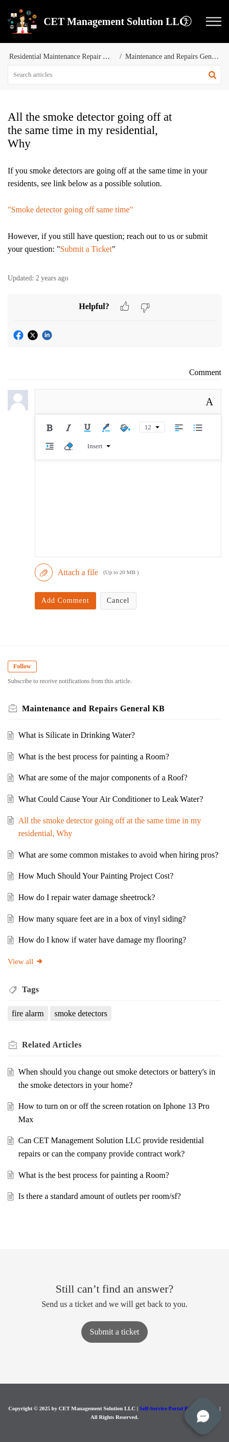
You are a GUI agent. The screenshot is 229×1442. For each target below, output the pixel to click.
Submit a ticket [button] (115, 1331)
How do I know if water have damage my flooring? (102, 939)
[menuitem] (186, 22)
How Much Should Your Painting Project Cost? (96, 875)
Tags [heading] (30, 989)
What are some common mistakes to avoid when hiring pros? (118, 854)
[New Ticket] (114, 1331)
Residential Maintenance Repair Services (68, 56)
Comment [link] (205, 372)
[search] (114, 74)
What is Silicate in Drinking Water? (76, 735)
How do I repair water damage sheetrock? (86, 897)
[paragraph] (114, 210)
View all (25, 961)
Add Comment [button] (65, 600)
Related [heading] (52, 1044)
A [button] (209, 401)
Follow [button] (22, 666)
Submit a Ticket (86, 249)
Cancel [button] (118, 600)
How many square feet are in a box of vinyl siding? (102, 918)
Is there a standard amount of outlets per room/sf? (99, 1196)
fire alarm (28, 1013)
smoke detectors (80, 1013)
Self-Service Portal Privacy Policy (179, 1408)
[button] (186, 22)
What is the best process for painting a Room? (93, 756)
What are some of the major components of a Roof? (103, 777)
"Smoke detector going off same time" (70, 209)
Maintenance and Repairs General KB (93, 708)
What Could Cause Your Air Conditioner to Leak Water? (110, 799)
